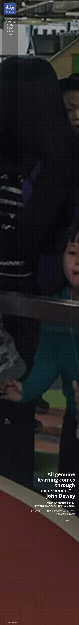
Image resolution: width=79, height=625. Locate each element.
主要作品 (10, 28)
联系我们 (10, 34)
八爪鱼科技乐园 (10, 22)
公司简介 (10, 19)
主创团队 (10, 25)
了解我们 (69, 520)
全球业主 (10, 31)
